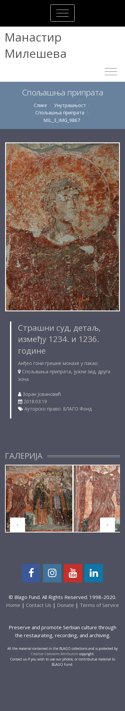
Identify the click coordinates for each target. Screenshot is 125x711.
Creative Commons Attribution (54, 654)
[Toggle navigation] (62, 13)
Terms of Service (99, 605)
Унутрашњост (70, 105)
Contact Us (38, 605)
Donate (65, 605)
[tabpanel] (39, 499)
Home (13, 605)
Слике (40, 105)
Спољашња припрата (59, 112)
